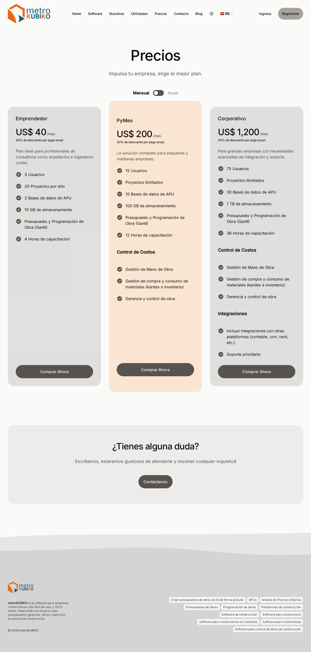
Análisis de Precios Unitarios (281, 600)
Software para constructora (282, 614)
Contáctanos (155, 481)
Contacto (181, 13)
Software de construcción (239, 614)
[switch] (158, 93)
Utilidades (139, 13)
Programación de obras (239, 607)
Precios (161, 13)
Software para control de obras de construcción (268, 629)
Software (95, 13)
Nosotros (116, 13)
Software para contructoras (282, 622)
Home (76, 13)
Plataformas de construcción (281, 607)
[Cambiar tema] (211, 14)
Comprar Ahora (54, 371)
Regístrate (290, 13)
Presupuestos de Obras (202, 607)
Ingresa (265, 13)
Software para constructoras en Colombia (228, 622)
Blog (199, 13)
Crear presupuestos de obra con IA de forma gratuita (207, 600)
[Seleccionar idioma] (226, 13)
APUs (252, 600)
